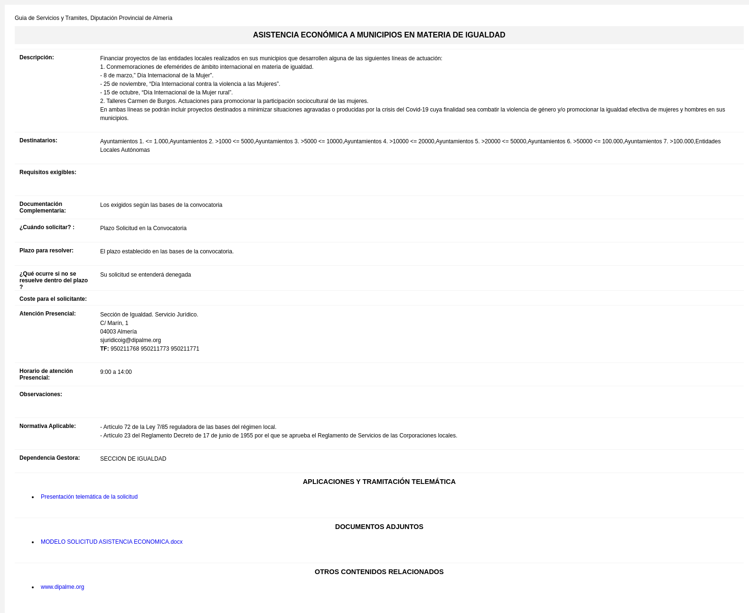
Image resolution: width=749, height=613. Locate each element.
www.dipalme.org (62, 587)
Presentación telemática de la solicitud (89, 496)
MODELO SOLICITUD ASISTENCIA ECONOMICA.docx (112, 542)
